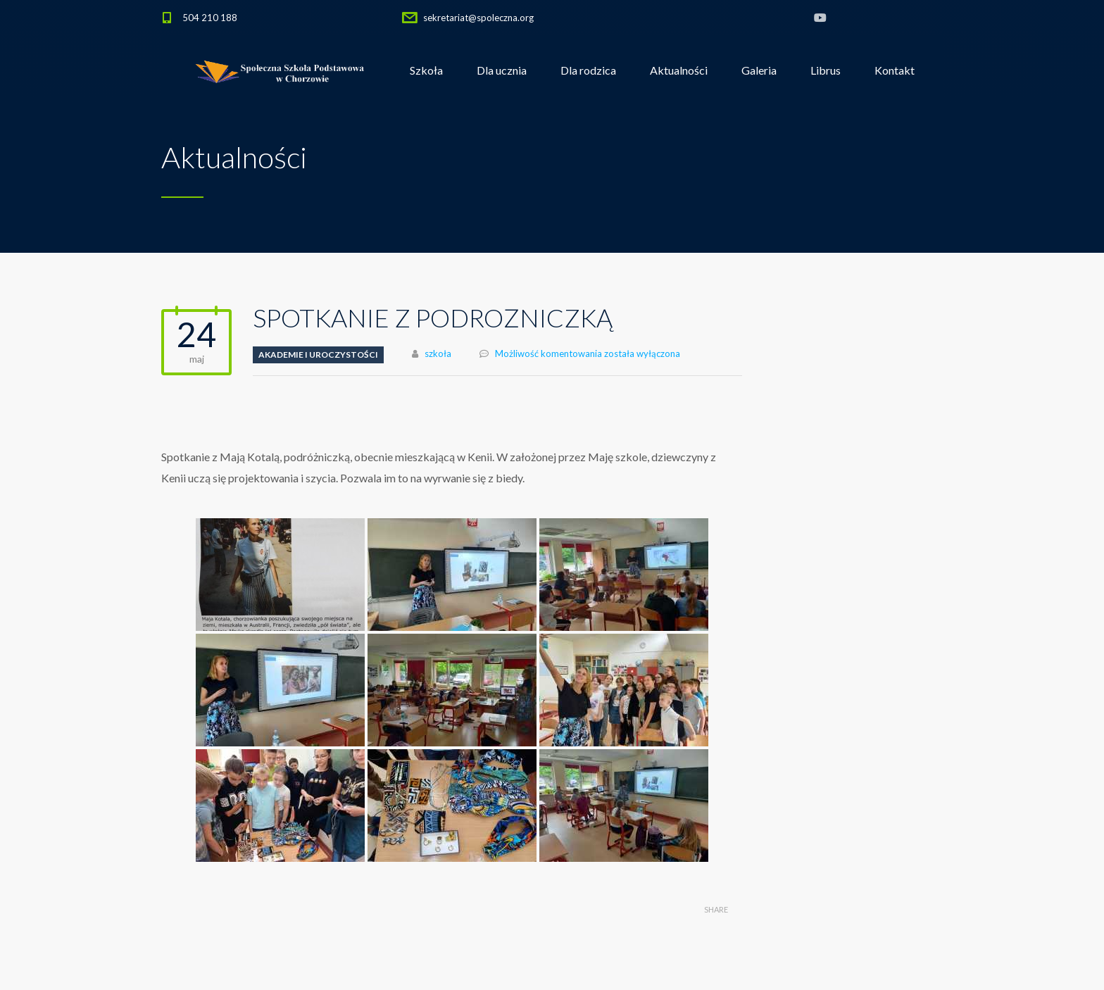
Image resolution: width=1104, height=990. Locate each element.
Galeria (759, 70)
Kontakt (894, 70)
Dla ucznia (502, 70)
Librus (825, 70)
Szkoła (426, 70)
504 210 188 (209, 17)
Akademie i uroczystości (318, 354)
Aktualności (679, 70)
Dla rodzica (588, 70)
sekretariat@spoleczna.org (478, 17)
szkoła (438, 353)
